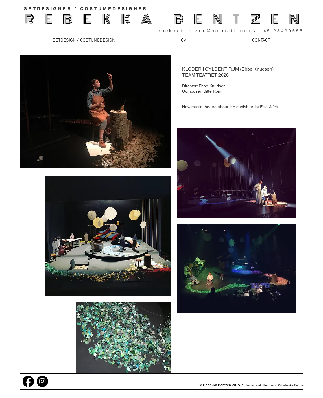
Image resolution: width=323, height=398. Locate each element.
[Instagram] (42, 381)
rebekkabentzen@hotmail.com (203, 30)
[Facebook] (28, 381)
